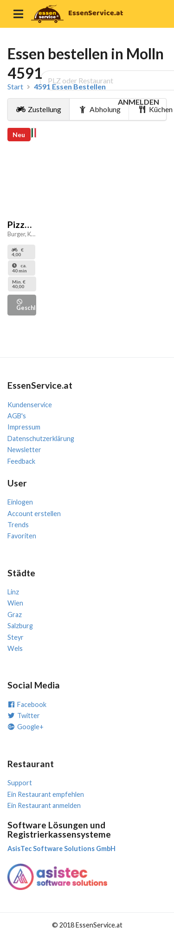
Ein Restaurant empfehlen (45, 794)
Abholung (99, 109)
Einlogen (20, 502)
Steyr (15, 637)
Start (15, 86)
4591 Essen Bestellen (70, 86)
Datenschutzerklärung (40, 438)
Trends (18, 525)
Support (19, 783)
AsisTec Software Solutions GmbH (61, 848)
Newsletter (24, 450)
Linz (13, 592)
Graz (14, 614)
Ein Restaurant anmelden (44, 805)
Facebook (26, 704)
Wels (15, 648)
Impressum (23, 427)
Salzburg (20, 626)
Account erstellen (34, 513)
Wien (15, 603)
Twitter (23, 715)
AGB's (16, 416)
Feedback (21, 461)
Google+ (25, 727)
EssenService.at (95, 13)
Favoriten (21, 536)
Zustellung (38, 109)
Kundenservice (29, 405)
